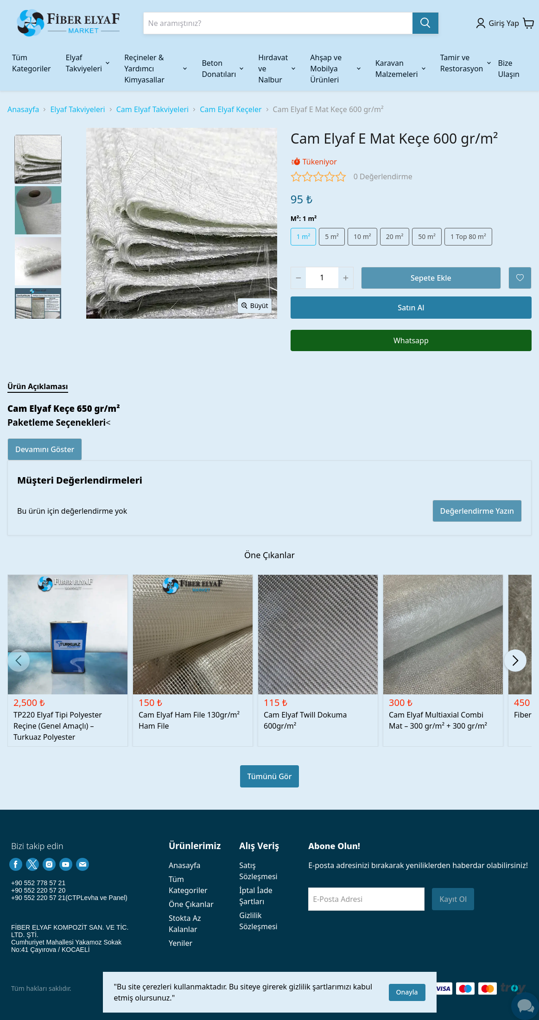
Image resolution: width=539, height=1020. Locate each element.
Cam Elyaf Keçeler (230, 109)
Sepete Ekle (431, 278)
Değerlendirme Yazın (477, 511)
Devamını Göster (44, 449)
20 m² (395, 236)
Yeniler (180, 943)
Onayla (407, 992)
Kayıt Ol (453, 899)
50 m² (427, 236)
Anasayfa (23, 109)
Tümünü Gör (269, 776)
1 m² (304, 236)
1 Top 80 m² (468, 236)
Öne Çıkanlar (191, 904)
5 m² (332, 236)
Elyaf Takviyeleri (77, 109)
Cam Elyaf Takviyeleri (152, 109)
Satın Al (411, 307)
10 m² (362, 236)
